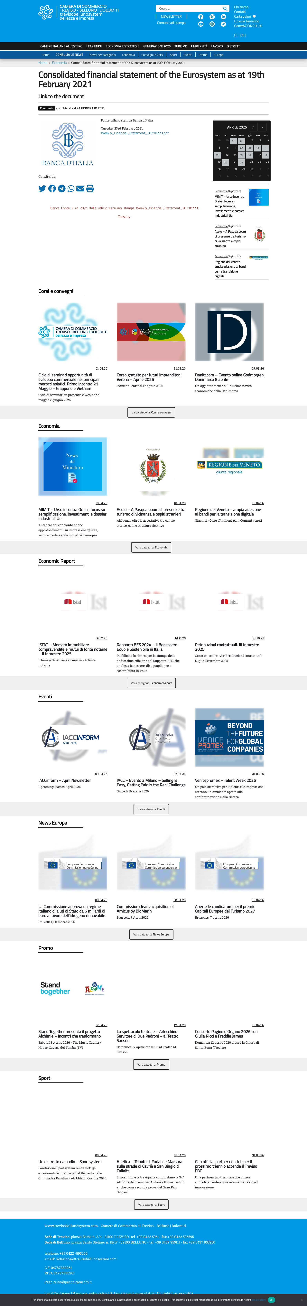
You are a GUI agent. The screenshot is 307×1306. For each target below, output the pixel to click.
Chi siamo (241, 7)
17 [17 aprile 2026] (259, 154)
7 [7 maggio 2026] (252, 176)
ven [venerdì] (258, 135)
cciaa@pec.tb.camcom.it (72, 1282)
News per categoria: (102, 54)
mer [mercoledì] (241, 135)
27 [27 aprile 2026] (227, 169)
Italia (92, 208)
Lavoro (217, 46)
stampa (129, 208)
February (115, 208)
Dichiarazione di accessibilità (131, 1293)
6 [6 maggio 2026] (244, 176)
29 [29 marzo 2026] (219, 140)
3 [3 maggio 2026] (220, 176)
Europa (218, 54)
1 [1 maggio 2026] (260, 169)
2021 (84, 208)
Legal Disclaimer (57, 1293)
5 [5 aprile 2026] (220, 147)
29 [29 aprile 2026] (243, 169)
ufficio (102, 208)
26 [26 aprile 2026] (219, 169)
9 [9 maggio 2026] (268, 176)
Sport (173, 54)
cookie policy (259, 1300)
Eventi (188, 54)
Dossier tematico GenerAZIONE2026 (248, 23)
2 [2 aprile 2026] (252, 140)
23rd (74, 208)
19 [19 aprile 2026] (219, 162)
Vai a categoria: (151, 412)
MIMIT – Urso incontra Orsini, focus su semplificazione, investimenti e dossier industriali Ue (229, 206)
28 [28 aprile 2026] (235, 169)
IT (235, 35)
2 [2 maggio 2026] (268, 169)
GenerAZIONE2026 (157, 46)
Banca (55, 208)
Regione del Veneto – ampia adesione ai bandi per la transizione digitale (230, 268)
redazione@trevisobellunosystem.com (86, 1259)
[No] (302, 1300)
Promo (203, 54)
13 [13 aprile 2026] (227, 154)
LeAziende (94, 46)
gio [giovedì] (249, 135)
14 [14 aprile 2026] (235, 154)
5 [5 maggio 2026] (236, 176)
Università (199, 46)
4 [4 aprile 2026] (268, 140)
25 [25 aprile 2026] (267, 162)
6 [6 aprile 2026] (228, 147)
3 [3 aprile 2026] (260, 140)
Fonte (65, 208)
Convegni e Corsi (152, 54)
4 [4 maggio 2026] (228, 176)
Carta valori (245, 16)
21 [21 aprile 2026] (235, 162)
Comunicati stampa (171, 22)
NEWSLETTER (171, 16)
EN (242, 35)
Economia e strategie (122, 46)
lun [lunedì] (225, 135)
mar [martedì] (233, 135)
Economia (128, 54)
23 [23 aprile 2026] (251, 162)
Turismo (180, 46)
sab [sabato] (266, 135)
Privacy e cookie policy (90, 1293)
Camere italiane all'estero (61, 46)
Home (45, 54)
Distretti (233, 46)
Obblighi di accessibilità (175, 1293)
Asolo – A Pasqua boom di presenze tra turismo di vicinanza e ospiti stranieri (230, 238)
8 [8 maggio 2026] (260, 176)
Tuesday (124, 216)
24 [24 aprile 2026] (259, 162)
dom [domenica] (217, 135)
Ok (271, 1299)
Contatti (240, 11)
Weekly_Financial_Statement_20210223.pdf (135, 133)
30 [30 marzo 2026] (227, 140)
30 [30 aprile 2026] (251, 169)
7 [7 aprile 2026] (236, 147)
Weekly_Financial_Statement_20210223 (167, 208)
